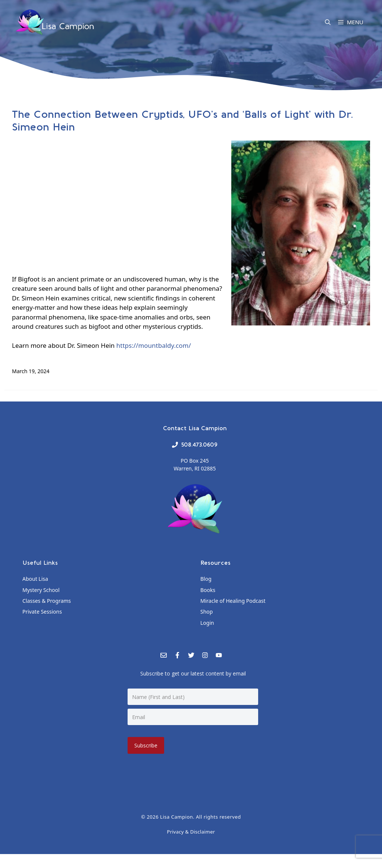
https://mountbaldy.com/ (153, 345)
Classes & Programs (46, 600)
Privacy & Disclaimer (191, 831)
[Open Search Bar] (327, 22)
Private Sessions (42, 611)
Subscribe (146, 744)
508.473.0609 (199, 444)
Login (207, 622)
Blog (206, 578)
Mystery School (41, 589)
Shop (206, 611)
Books (207, 589)
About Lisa (35, 578)
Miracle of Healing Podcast (233, 600)
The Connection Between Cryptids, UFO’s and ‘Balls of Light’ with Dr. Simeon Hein (182, 120)
